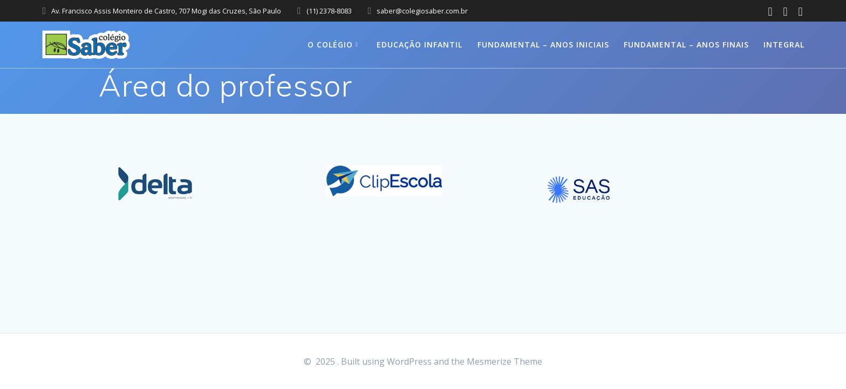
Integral (783, 44)
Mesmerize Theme (504, 361)
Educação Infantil (419, 44)
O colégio (330, 44)
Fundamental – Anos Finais (686, 44)
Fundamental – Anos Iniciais (543, 44)
